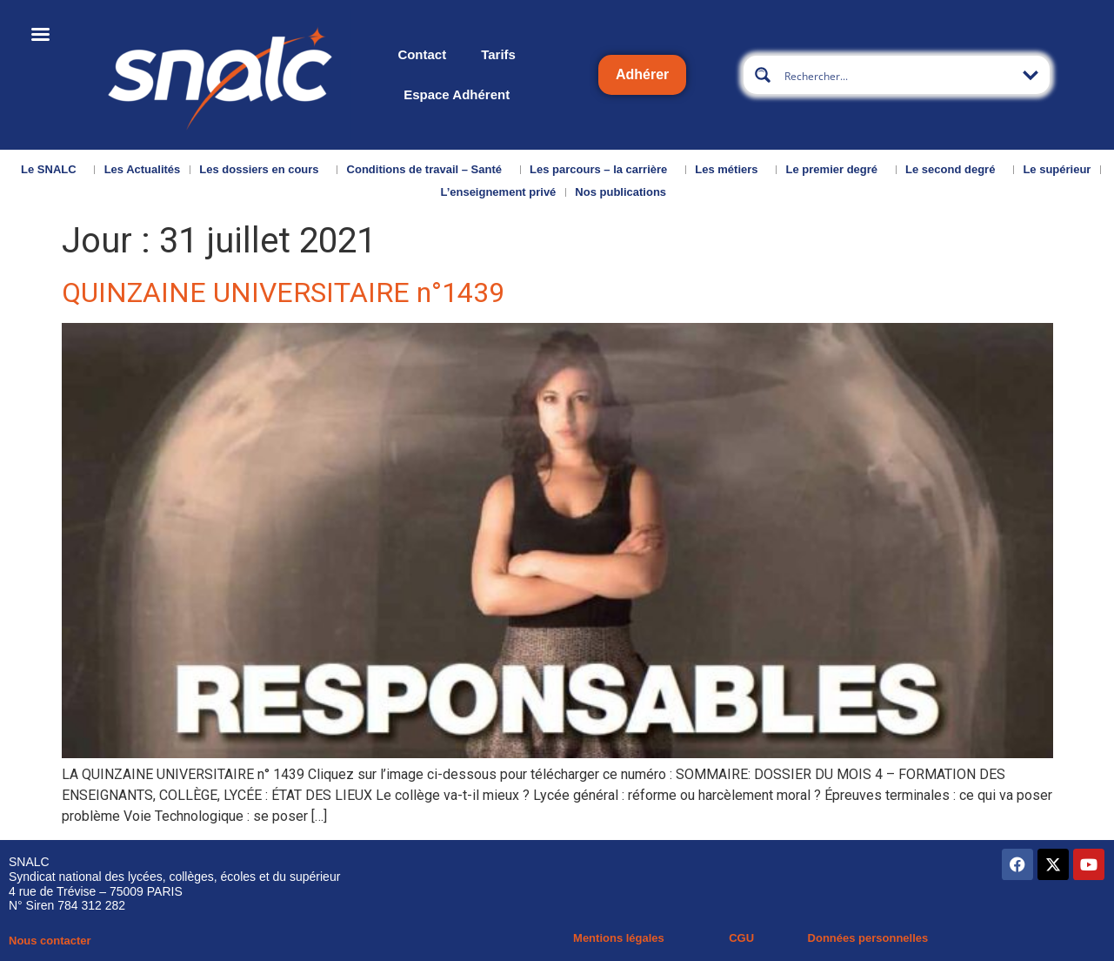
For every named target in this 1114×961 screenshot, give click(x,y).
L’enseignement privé (498, 191)
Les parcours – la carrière (603, 169)
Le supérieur (1057, 169)
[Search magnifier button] (762, 75)
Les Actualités (142, 169)
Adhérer (642, 74)
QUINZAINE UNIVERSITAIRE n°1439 (283, 292)
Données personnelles (868, 937)
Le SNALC (53, 169)
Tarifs (498, 54)
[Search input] (897, 75)
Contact (421, 54)
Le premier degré (836, 169)
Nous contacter (50, 940)
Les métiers (730, 169)
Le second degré (954, 169)
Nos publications (625, 192)
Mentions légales (618, 937)
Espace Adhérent (457, 94)
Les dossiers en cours (263, 169)
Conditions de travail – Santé (428, 169)
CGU (741, 937)
